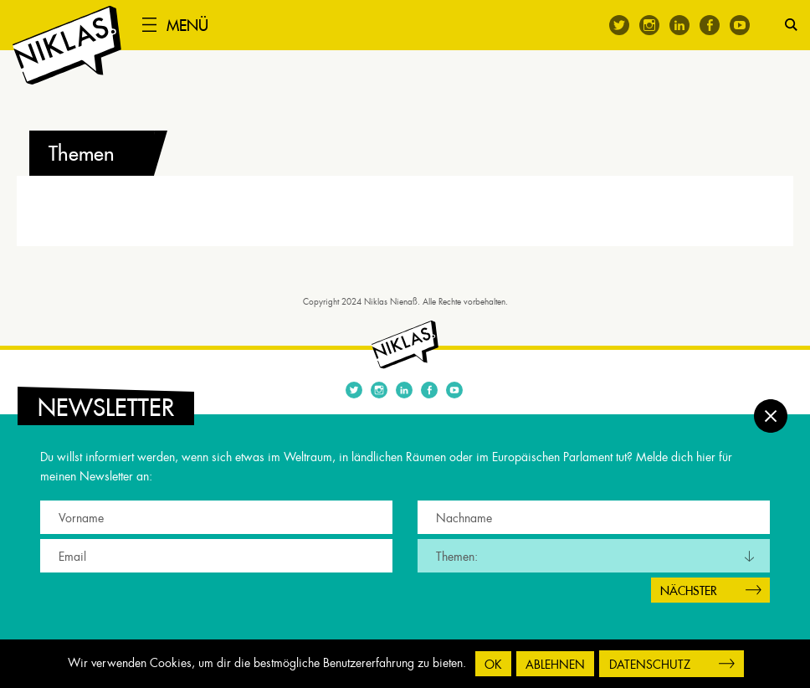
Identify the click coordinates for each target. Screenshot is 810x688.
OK (493, 664)
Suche (791, 25)
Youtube (740, 25)
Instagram (649, 25)
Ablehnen (555, 664)
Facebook (710, 25)
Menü (187, 25)
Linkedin (679, 25)
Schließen (770, 416)
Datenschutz (649, 664)
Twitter (619, 25)
